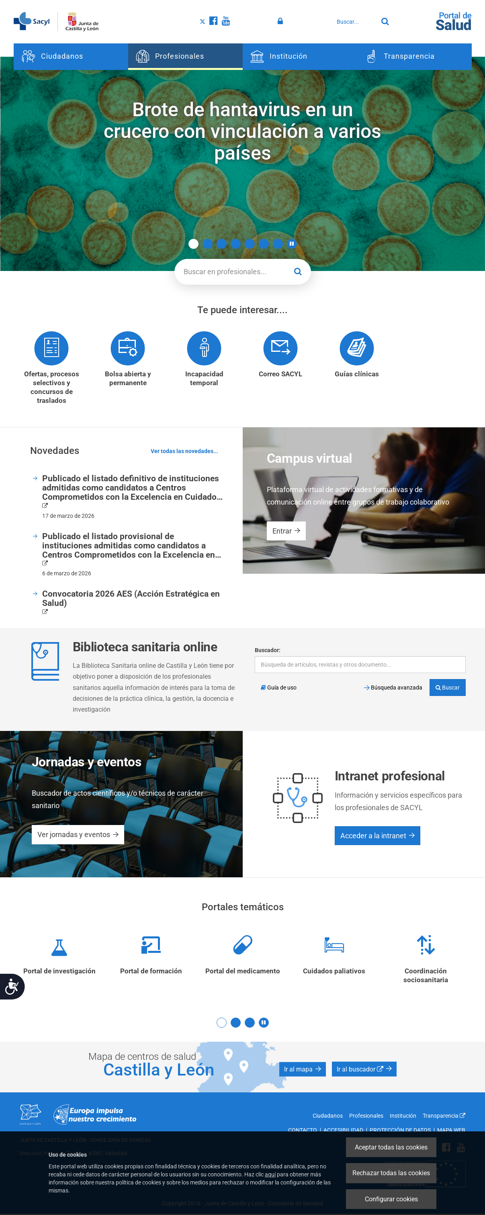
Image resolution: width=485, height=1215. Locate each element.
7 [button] (278, 244)
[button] (292, 244)
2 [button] (208, 244)
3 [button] (222, 244)
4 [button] (236, 244)
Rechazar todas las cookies (391, 1173)
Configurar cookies (391, 1199)
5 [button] (250, 244)
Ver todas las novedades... (184, 452)
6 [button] (264, 244)
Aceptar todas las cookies (391, 1147)
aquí (270, 1174)
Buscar (448, 688)
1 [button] (193, 244)
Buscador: (267, 650)
